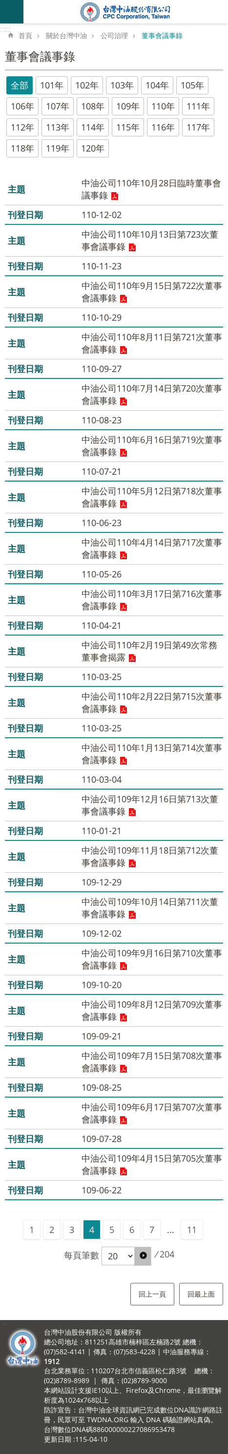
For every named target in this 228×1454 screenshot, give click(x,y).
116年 (163, 127)
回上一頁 (152, 1294)
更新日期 (57, 1439)
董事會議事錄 (162, 35)
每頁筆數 (81, 1255)
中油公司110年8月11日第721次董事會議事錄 (152, 343)
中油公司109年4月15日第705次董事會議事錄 (152, 1164)
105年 (192, 85)
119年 (57, 148)
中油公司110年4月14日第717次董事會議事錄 (152, 548)
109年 (128, 106)
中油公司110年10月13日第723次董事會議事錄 (150, 240)
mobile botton (11, 11)
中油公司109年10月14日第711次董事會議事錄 (150, 908)
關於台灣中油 (66, 35)
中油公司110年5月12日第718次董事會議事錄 (152, 497)
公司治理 (114, 35)
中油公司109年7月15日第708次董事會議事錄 (152, 1062)
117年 (198, 127)
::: (3, 28)
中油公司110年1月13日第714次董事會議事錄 (152, 754)
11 (192, 1229)
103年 (122, 85)
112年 (22, 127)
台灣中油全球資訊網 (125, 11)
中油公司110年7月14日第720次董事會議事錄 (152, 394)
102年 (87, 85)
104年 (157, 85)
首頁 (25, 35)
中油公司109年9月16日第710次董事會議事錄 (152, 959)
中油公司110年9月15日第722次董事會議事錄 (152, 292)
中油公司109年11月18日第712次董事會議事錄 (150, 856)
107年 (57, 106)
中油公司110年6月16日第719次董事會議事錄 (152, 446)
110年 (163, 106)
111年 (198, 106)
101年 (51, 85)
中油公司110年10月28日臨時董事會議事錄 (151, 189)
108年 (92, 106)
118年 (22, 148)
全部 (19, 85)
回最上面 (201, 1294)
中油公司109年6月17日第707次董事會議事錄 (152, 1113)
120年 (92, 148)
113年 (57, 127)
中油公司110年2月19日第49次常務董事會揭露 (149, 651)
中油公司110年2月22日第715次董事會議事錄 (152, 702)
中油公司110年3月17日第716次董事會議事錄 (152, 600)
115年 (128, 127)
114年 (92, 127)
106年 (22, 106)
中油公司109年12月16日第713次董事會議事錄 (150, 805)
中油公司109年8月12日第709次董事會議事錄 (152, 1010)
